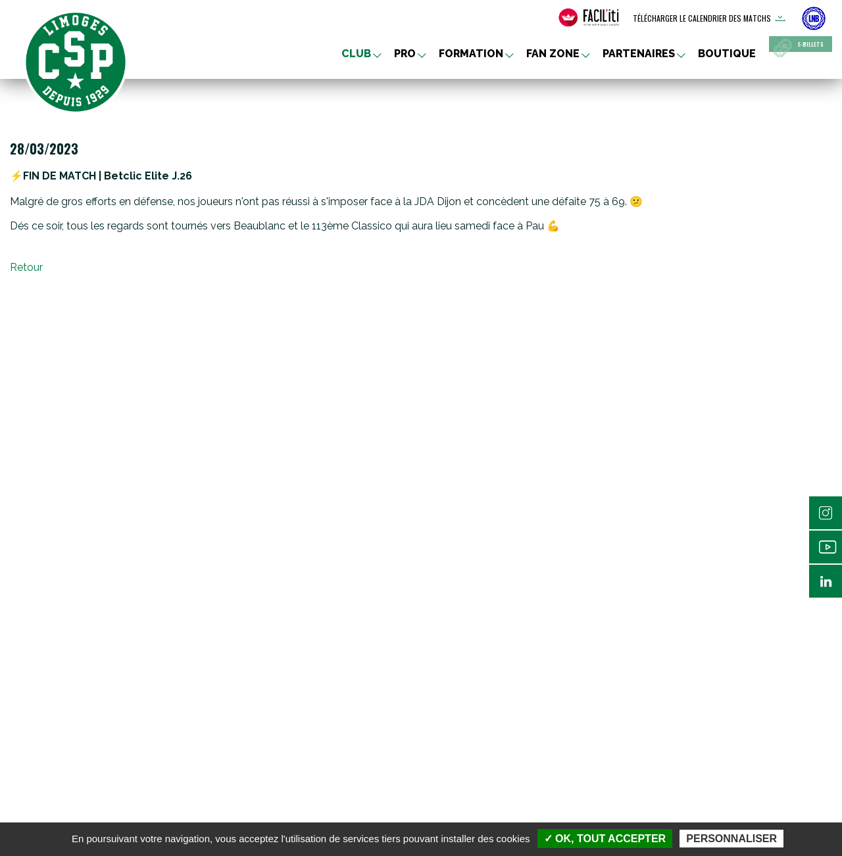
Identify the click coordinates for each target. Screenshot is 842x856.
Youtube (825, 547)
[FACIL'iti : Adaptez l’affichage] (589, 18)
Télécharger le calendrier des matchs (702, 18)
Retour (26, 267)
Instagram (825, 512)
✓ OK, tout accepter (605, 838)
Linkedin (825, 581)
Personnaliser (731, 838)
